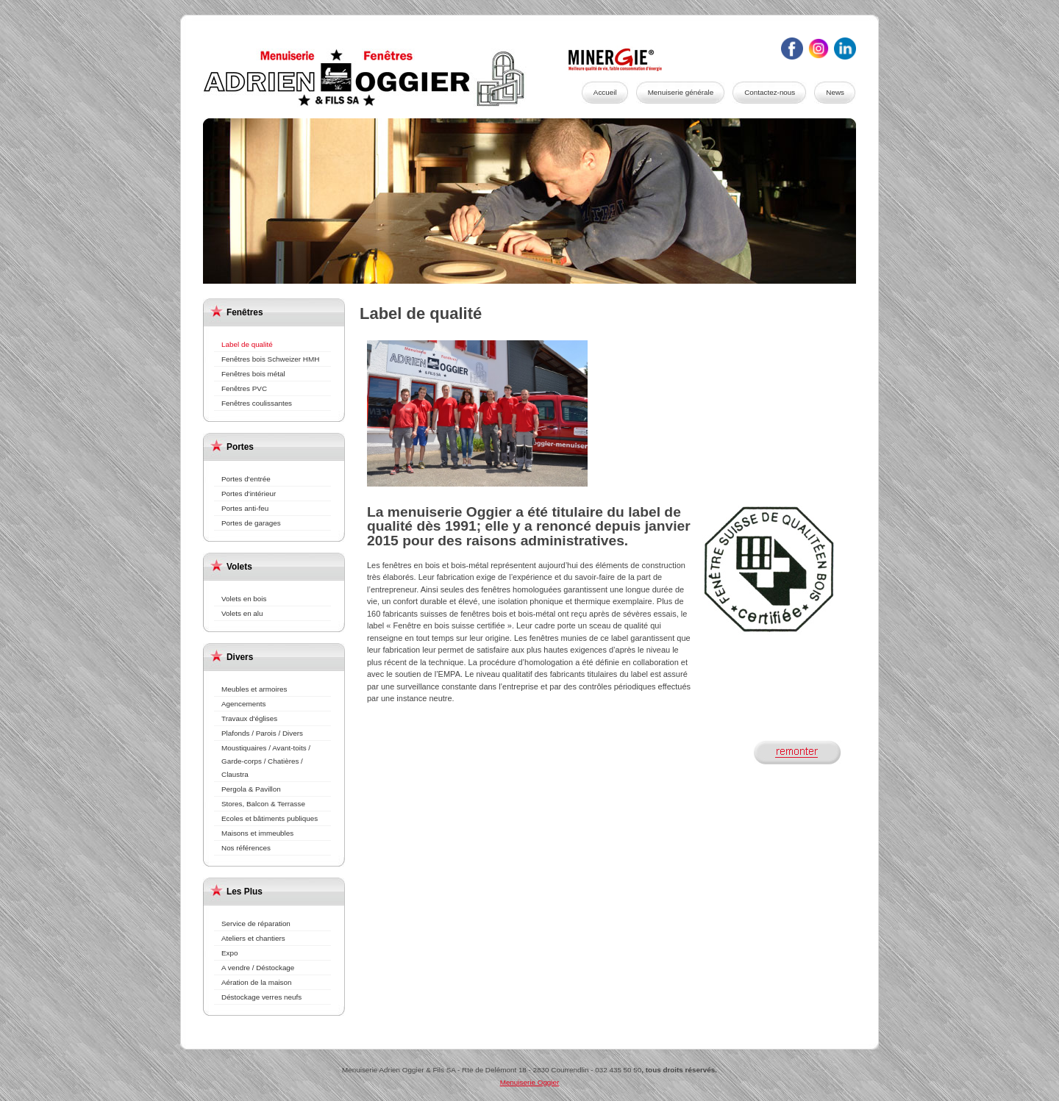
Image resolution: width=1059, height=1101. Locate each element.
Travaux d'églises (249, 718)
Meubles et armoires (254, 689)
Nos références (246, 848)
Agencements (243, 704)
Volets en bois (244, 599)
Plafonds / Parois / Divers (262, 733)
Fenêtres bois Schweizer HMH (270, 359)
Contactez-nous (769, 92)
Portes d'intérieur (248, 493)
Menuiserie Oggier (379, 78)
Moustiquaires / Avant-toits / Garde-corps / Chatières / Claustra (265, 761)
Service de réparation (255, 923)
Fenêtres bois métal (253, 374)
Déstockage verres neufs (261, 997)
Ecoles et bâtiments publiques (269, 818)
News (835, 92)
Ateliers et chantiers (253, 938)
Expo (229, 953)
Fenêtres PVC (244, 388)
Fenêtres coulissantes (256, 403)
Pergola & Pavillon (251, 789)
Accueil (605, 92)
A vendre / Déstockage (257, 968)
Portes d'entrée (246, 479)
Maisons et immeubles (257, 833)
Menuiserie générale (680, 92)
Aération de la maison (256, 982)
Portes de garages (251, 523)
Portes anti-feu (244, 508)
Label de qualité (247, 344)
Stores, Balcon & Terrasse (263, 804)
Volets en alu (242, 613)
